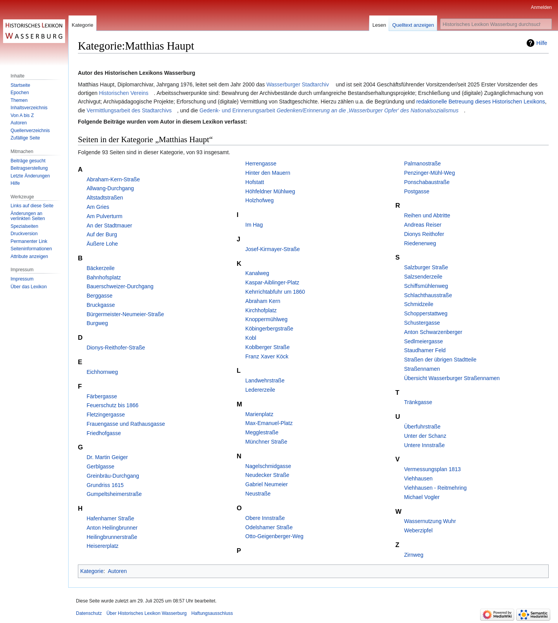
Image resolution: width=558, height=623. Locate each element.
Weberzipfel (418, 530)
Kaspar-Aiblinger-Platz (272, 282)
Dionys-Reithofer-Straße (115, 347)
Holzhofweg (259, 200)
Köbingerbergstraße (269, 328)
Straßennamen (422, 369)
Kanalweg (257, 273)
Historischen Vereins (123, 93)
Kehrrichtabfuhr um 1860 (275, 292)
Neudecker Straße (267, 475)
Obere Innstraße (265, 518)
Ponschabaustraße (427, 182)
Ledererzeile (260, 390)
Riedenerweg (420, 243)
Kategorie (91, 571)
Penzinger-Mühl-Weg (429, 173)
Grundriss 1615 (105, 485)
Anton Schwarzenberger (433, 332)
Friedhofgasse (103, 433)
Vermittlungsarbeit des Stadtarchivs (129, 110)
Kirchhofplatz (261, 310)
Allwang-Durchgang (110, 188)
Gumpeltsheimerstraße (113, 494)
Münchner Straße (266, 442)
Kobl (250, 338)
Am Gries (97, 207)
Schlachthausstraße (428, 295)
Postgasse (416, 191)
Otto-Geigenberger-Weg (274, 536)
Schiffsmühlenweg (426, 286)
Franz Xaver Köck (266, 356)
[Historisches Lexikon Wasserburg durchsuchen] (496, 24)
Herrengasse (260, 163)
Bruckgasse (100, 305)
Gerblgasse (100, 466)
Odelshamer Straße (269, 527)
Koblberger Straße (267, 347)
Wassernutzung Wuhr (430, 521)
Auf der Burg (101, 234)
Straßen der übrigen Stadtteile (440, 359)
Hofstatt (254, 182)
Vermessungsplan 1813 (432, 469)
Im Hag (254, 225)
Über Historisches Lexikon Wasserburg (147, 613)
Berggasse (99, 296)
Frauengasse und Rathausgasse (125, 424)
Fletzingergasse (105, 414)
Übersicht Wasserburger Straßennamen (452, 378)
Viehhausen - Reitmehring (435, 488)
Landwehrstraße (264, 380)
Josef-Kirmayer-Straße (272, 249)
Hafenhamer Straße (110, 518)
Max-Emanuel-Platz (269, 423)
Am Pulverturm (104, 216)
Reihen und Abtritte (427, 215)
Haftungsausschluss (212, 613)
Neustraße (257, 493)
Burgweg (97, 323)
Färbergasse (101, 396)
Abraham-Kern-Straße (113, 179)
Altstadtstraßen (104, 197)
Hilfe (541, 43)
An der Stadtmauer (109, 225)
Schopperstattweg (426, 313)
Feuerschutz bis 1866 (112, 405)
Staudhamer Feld (425, 350)
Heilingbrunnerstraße (111, 537)
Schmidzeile (418, 304)
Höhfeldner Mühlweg (270, 191)
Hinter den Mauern (267, 173)
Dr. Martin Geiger (107, 457)
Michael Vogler (422, 497)
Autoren (117, 571)
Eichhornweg (102, 372)
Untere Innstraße (424, 445)
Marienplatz (259, 414)
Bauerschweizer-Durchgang (119, 286)
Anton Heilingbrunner (112, 528)
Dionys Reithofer (424, 234)
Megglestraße (262, 432)
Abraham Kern (262, 301)
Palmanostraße (422, 163)
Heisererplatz (102, 546)
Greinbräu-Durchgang (112, 476)
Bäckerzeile (100, 268)
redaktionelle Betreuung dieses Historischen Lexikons (480, 101)
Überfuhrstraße (422, 426)
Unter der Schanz (425, 436)
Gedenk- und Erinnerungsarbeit (329, 110)
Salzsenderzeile (423, 277)
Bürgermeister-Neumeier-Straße (125, 314)
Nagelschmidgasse (268, 466)
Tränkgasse (418, 402)
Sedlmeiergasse (423, 341)
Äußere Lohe (102, 244)
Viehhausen (418, 478)
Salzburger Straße (426, 267)
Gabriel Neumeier (266, 484)
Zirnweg (414, 555)
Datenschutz (89, 613)
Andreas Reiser (423, 225)
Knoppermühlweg (266, 319)
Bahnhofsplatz (103, 277)
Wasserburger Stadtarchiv (297, 84)
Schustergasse (422, 323)
